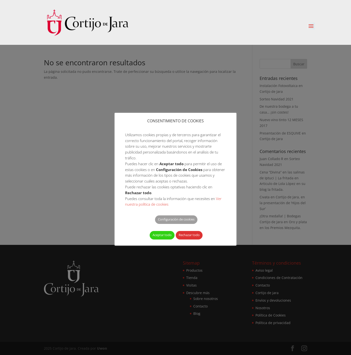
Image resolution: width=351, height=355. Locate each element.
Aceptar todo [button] (162, 235)
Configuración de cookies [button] (176, 219)
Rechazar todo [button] (189, 235)
